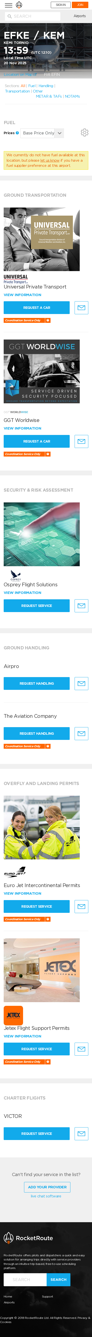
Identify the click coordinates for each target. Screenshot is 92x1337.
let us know (49, 160)
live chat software (46, 1196)
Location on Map (20, 74)
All (23, 86)
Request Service (36, 606)
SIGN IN (61, 5)
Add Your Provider (47, 1187)
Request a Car (36, 308)
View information (23, 295)
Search (58, 1279)
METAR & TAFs (49, 96)
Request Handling (37, 683)
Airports (80, 16)
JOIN (80, 5)
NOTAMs (72, 96)
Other (38, 91)
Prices (11, 133)
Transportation (17, 91)
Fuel (31, 86)
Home (8, 1296)
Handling (46, 86)
